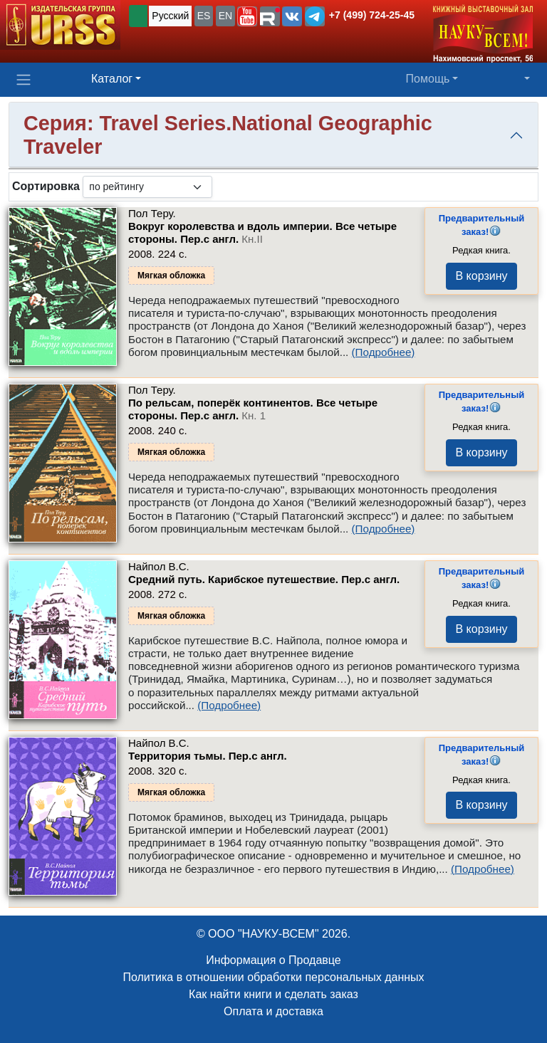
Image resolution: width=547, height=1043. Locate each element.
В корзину (481, 276)
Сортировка (46, 186)
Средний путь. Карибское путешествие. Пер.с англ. (264, 579)
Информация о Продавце (273, 960)
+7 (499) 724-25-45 (372, 15)
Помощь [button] (428, 79)
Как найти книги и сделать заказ (273, 994)
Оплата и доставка (273, 1011)
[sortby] (147, 187)
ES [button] (204, 15)
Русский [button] (170, 15)
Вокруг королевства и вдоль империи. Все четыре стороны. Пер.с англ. (262, 232)
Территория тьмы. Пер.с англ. (207, 756)
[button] (247, 16)
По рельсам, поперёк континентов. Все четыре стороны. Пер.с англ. (252, 409)
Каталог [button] (111, 79)
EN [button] (225, 15)
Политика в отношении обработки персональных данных (273, 977)
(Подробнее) (383, 352)
